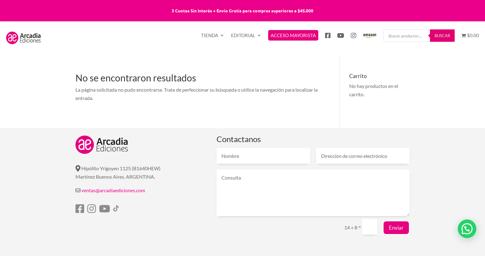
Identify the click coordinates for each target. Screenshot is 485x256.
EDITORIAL (243, 35)
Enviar (396, 227)
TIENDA (209, 35)
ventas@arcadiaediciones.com (113, 190)
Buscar (442, 35)
